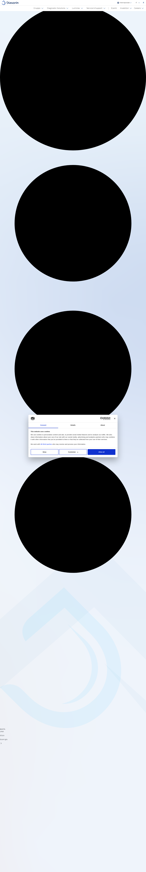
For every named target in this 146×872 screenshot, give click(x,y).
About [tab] (103, 425)
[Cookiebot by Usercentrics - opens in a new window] (101, 418)
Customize (73, 452)
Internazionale (125, 2)
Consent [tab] (43, 425)
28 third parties (46, 444)
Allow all (101, 452)
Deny (44, 452)
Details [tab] (73, 425)
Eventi (116, 8)
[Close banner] (114, 418)
